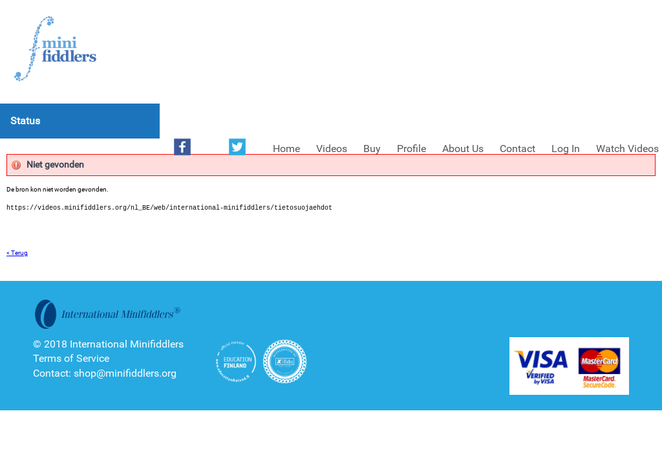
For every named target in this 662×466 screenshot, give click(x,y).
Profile (411, 148)
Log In (565, 148)
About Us (463, 148)
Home (286, 148)
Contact (517, 148)
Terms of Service (71, 358)
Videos (331, 148)
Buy (372, 148)
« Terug (17, 252)
